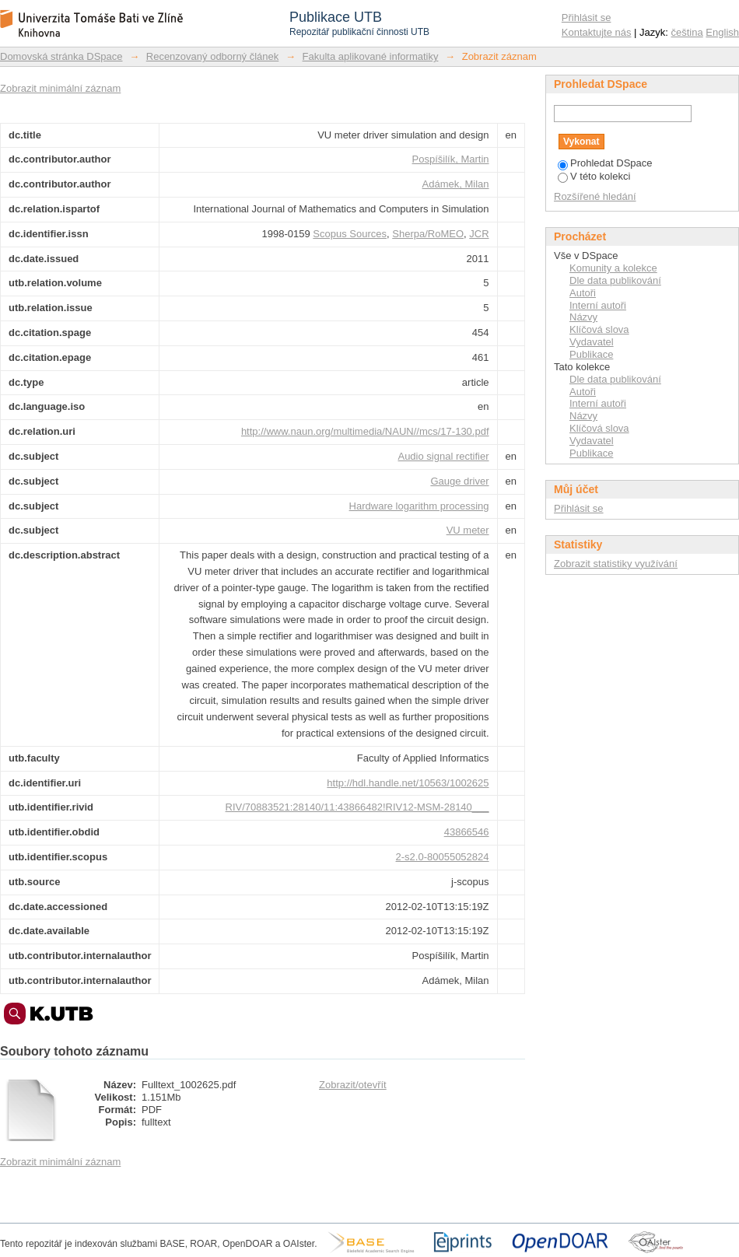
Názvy (583, 317)
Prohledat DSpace (605, 163)
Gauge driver (459, 481)
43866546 (466, 832)
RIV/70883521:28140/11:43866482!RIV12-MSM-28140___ (357, 807)
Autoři (582, 293)
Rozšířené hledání (595, 196)
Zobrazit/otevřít (353, 1085)
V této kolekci (594, 176)
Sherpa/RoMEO (428, 234)
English (722, 32)
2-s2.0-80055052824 (442, 857)
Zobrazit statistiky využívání (616, 563)
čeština (687, 32)
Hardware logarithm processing (419, 506)
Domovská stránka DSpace (61, 56)
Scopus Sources (350, 234)
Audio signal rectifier (443, 456)
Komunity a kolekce (613, 268)
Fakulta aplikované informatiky (371, 56)
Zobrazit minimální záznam (60, 88)
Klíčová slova (599, 329)
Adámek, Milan (455, 184)
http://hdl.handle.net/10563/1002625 (408, 783)
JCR (479, 234)
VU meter (468, 530)
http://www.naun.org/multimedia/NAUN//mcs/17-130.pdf (365, 431)
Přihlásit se (586, 17)
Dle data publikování (615, 280)
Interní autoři (597, 305)
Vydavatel (591, 342)
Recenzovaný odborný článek (212, 56)
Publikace (591, 354)
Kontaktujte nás (597, 32)
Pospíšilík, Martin (450, 159)
